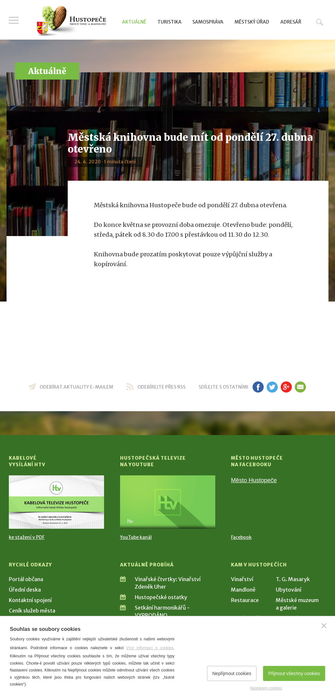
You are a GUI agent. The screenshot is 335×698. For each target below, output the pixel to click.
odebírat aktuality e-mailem (76, 387)
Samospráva (207, 22)
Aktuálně (134, 22)
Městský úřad (252, 22)
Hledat (319, 21)
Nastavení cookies (266, 688)
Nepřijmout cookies (231, 673)
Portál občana (26, 579)
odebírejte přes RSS (161, 387)
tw (272, 387)
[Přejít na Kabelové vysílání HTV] (56, 502)
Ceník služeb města (32, 610)
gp (286, 387)
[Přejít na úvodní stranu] (71, 21)
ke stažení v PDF (26, 537)
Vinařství (242, 579)
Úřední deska (25, 589)
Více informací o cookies (149, 648)
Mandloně (243, 589)
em (300, 387)
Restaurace (245, 600)
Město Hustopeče (254, 480)
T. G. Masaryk (293, 579)
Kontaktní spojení (30, 600)
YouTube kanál (136, 537)
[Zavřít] (324, 625)
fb (258, 387)
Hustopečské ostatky (161, 597)
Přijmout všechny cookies (294, 673)
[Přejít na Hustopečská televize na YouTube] (167, 502)
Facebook (241, 537)
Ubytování (288, 589)
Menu (14, 20)
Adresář (290, 22)
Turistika (169, 22)
